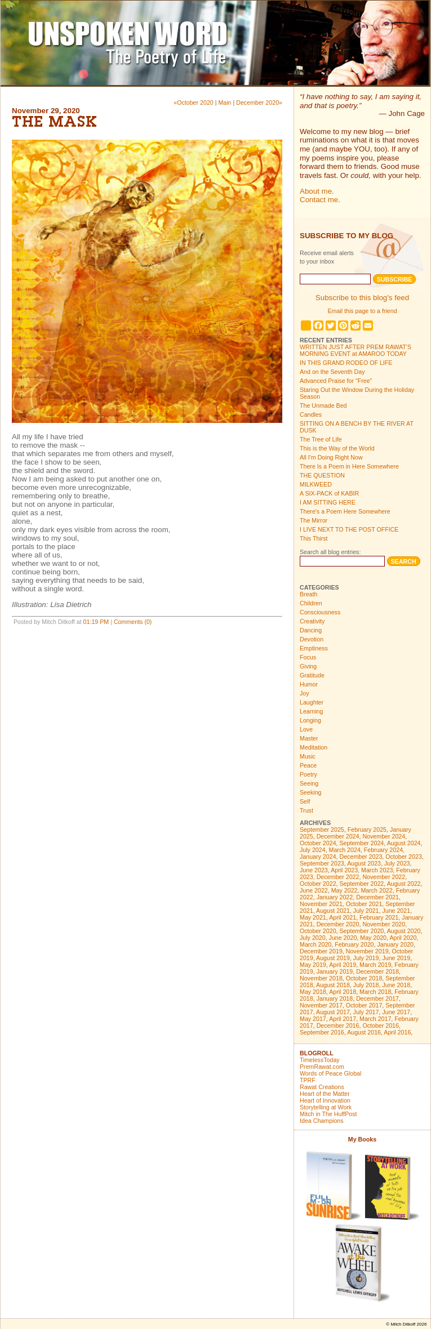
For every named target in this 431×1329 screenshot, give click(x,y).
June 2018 (396, 985)
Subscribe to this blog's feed (362, 297)
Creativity (312, 621)
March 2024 (345, 849)
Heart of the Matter (325, 1093)
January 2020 (395, 944)
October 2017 (364, 1005)
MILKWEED (316, 484)
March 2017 (375, 1018)
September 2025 (322, 829)
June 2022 (314, 890)
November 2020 (383, 924)
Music (308, 756)
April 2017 (342, 1018)
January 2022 (335, 897)
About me (316, 191)
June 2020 (343, 937)
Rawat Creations (322, 1086)
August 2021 (333, 910)
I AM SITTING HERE (328, 502)
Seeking (311, 792)
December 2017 (377, 998)
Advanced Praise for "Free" (336, 380)
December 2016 (338, 1025)
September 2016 (322, 1032)
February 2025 (367, 829)
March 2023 (377, 870)
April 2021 (342, 917)
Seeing (309, 783)
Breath (308, 594)
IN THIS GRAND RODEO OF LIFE (346, 362)
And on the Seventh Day (332, 371)
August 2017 (333, 1012)
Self (305, 801)
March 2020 (315, 944)
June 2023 (314, 870)
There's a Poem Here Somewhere (345, 511)
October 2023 (403, 856)
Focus (308, 657)
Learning (311, 711)
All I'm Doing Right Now (331, 457)
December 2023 (361, 856)
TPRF (308, 1080)
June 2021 (396, 910)
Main (224, 102)
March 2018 (375, 991)
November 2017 (321, 1005)
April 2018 (342, 991)
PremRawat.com (322, 1066)
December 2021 (377, 897)
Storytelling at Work (326, 1107)
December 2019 (321, 951)
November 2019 (367, 951)
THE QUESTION (322, 475)
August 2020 (404, 930)
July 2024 (313, 849)
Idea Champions (322, 1120)
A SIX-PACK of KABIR (329, 493)
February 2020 (354, 944)
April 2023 (344, 870)
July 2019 (366, 958)
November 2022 (383, 876)
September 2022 (362, 883)
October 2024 (318, 843)
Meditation (313, 747)
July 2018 (366, 985)
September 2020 (362, 930)
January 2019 (335, 971)
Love (306, 729)
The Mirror (313, 520)
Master (309, 738)
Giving (308, 666)
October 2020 (318, 930)
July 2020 (313, 937)
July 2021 (366, 910)
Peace (308, 765)
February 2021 (378, 917)
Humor (309, 684)
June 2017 (396, 1012)
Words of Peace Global (330, 1073)
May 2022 (344, 890)
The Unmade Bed (323, 405)
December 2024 (338, 836)
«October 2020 (194, 102)
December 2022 (338, 876)
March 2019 (375, 964)
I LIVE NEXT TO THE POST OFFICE (349, 529)
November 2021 (321, 903)
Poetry (308, 774)
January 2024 (318, 856)
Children (311, 603)
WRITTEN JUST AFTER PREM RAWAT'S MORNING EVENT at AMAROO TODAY (355, 350)
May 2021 (313, 917)
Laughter (311, 702)
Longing (310, 720)
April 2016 (397, 1032)
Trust (306, 810)
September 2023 (322, 863)
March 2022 (376, 890)
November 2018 (321, 978)
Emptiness (314, 648)
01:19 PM (96, 621)
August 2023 (364, 863)
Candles (311, 414)
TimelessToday (320, 1059)
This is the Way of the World (337, 448)
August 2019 (333, 958)
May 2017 (313, 1018)
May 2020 (373, 937)
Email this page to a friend (362, 310)
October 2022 (318, 883)
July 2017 (366, 1012)
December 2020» (259, 102)
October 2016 (380, 1025)
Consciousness (320, 612)
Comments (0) (133, 621)
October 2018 (364, 978)
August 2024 (404, 843)
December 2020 (338, 924)
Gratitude (312, 675)
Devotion (311, 639)
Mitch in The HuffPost (328, 1114)
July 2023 (397, 863)
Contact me (319, 199)
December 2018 (377, 971)
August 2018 (333, 985)
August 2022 (404, 883)
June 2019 (396, 958)
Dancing (311, 630)
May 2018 (313, 991)
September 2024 (362, 843)
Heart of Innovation (325, 1100)
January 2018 (335, 998)
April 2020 (402, 937)
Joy (304, 693)
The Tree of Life (321, 439)
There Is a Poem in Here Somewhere (349, 466)
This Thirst (314, 538)
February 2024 (383, 849)
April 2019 (342, 964)
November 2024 (383, 836)
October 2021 (364, 903)
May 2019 (313, 964)
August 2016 (364, 1032)
